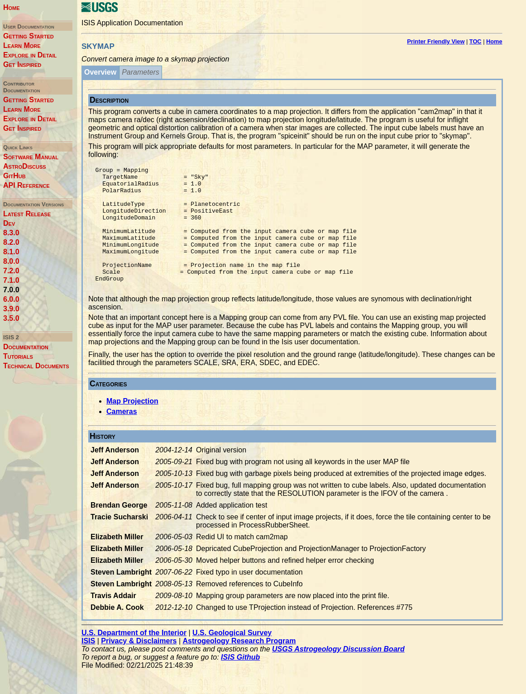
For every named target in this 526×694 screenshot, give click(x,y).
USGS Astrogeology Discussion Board (338, 673)
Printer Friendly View (435, 41)
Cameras (121, 436)
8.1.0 (11, 252)
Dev (9, 223)
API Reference (26, 185)
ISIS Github (240, 681)
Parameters (140, 72)
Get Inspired (22, 64)
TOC (475, 41)
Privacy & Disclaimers (139, 665)
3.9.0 (11, 309)
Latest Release (27, 214)
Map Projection (132, 425)
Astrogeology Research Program (239, 665)
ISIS (88, 665)
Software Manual (30, 157)
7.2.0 (11, 271)
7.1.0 (11, 280)
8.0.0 (11, 261)
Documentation (25, 347)
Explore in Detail (30, 55)
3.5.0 (11, 318)
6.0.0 (11, 299)
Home (11, 7)
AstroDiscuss (24, 166)
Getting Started (28, 36)
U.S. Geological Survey (232, 657)
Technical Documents (36, 366)
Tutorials (18, 356)
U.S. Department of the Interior (133, 657)
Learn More (22, 45)
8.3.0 (11, 233)
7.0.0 (11, 290)
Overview (100, 72)
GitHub (14, 176)
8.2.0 (11, 242)
